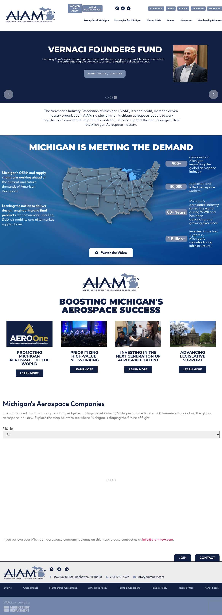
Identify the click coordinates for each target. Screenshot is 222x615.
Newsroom (186, 20)
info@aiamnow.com (157, 539)
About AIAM (153, 20)
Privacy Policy (159, 588)
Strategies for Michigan (127, 20)
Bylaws (7, 588)
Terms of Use (185, 588)
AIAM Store (212, 588)
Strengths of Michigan (96, 20)
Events (170, 20)
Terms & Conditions (129, 588)
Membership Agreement (63, 588)
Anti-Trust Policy (97, 588)
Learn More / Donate (105, 73)
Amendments (30, 588)
